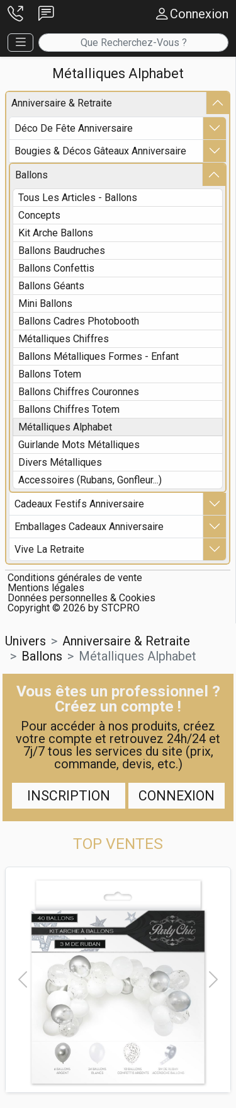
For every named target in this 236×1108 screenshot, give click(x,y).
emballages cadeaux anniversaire (89, 527)
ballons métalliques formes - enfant (98, 356)
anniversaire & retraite (61, 103)
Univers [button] (25, 641)
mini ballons (45, 303)
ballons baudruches (61, 251)
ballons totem (49, 374)
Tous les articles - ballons (77, 198)
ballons (31, 175)
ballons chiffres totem (69, 409)
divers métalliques (60, 462)
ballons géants (51, 286)
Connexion (176, 796)
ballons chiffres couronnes (78, 392)
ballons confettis (56, 268)
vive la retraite (49, 549)
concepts (39, 215)
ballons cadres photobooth (78, 321)
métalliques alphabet (65, 427)
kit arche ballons (55, 233)
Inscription (68, 796)
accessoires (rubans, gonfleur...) (90, 480)
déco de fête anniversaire (73, 128)
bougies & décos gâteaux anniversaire (100, 151)
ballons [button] (41, 656)
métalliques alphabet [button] (137, 656)
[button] (15, 14)
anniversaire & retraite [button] (126, 641)
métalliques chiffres (63, 339)
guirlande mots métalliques (79, 445)
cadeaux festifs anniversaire (79, 504)
